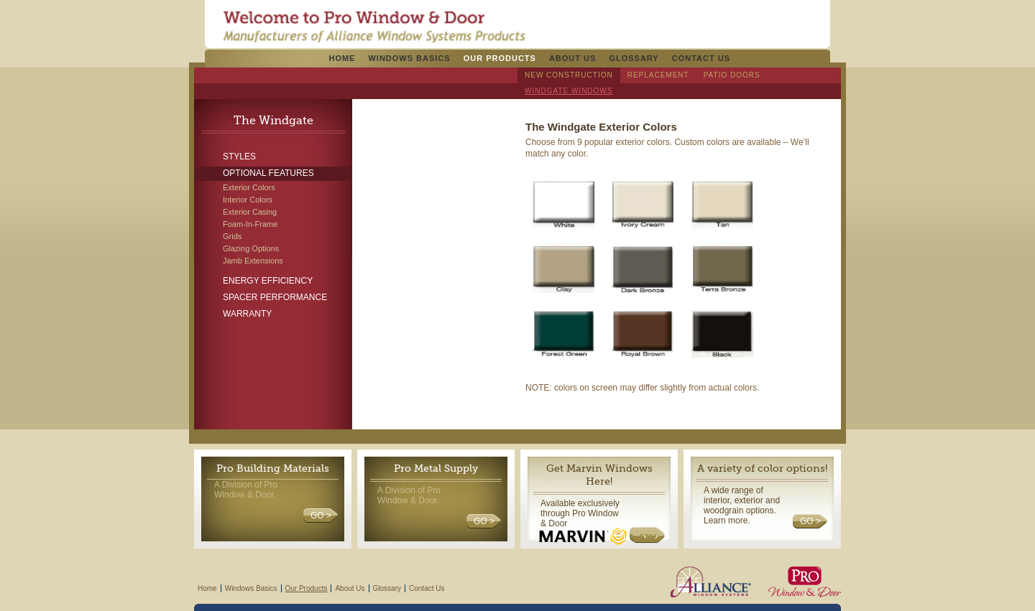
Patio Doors (732, 75)
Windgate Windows (568, 91)
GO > (320, 515)
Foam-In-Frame (250, 224)
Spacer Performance (275, 297)
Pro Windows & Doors (374, 26)
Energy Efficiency (268, 281)
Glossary (633, 58)
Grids (232, 236)
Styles (239, 156)
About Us (572, 58)
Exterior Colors (249, 187)
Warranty (247, 314)
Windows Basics (409, 58)
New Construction (569, 75)
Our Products (500, 58)
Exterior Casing (250, 211)
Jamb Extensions (253, 260)
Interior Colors (247, 199)
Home (341, 58)
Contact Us (701, 58)
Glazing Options (251, 248)
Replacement (658, 75)
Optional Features (268, 173)
